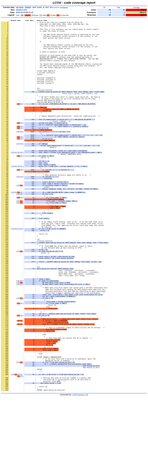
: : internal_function (26, 104)
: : (19, 29)
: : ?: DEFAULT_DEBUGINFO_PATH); (41, 181)
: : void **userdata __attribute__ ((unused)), (48, 321)
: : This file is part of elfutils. (34, 27)
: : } (21, 131)
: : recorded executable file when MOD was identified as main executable (53, 346)
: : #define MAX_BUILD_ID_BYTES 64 (32, 119)
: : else (25, 364)
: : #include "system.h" (27, 96)
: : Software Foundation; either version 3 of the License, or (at (49, 40)
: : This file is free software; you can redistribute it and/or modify (49, 31)
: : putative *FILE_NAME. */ (33, 454)
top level (19, 7)
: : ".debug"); (29, 173)
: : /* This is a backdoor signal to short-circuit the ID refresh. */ (53, 389)
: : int (20, 102)
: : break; (25, 221)
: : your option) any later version (35, 42)
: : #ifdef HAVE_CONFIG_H (28, 81)
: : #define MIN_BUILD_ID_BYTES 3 (31, 117)
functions (63, 7)
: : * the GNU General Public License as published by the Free (47, 50)
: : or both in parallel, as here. (33, 58)
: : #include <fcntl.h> (27, 94)
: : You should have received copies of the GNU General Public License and (51, 73)
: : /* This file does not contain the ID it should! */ (46, 402)
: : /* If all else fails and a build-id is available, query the (48, 427)
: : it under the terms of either (33, 33)
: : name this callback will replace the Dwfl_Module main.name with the (53, 343)
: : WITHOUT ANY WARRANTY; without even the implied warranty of (46, 65)
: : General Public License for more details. (38, 69)
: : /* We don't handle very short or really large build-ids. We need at (50, 112)
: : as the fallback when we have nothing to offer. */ (44, 294)
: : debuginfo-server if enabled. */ (37, 429)
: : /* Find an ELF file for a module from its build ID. (42, 23)
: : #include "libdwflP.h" (28, 90)
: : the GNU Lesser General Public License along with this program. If (50, 75)
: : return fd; (24, 277)
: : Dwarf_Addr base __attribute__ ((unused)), (48, 325)
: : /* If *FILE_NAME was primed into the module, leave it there (46, 291)
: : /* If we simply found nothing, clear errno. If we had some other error (52, 262)
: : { (19, 110)
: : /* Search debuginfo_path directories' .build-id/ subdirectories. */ (50, 135)
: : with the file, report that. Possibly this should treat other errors (52, 264)
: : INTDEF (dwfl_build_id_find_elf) (33, 464)
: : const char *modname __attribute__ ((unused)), (50, 323)
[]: (48, 121)
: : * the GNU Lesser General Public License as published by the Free (50, 38)
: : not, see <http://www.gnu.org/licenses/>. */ (40, 77)
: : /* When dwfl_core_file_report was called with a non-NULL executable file (54, 341)
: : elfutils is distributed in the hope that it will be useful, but (49, 63)
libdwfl (28, 7)
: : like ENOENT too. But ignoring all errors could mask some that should (52, 266)
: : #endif (21, 85)
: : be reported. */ (28, 269)
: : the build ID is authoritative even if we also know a (45, 452)
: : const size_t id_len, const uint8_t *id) (49, 108)
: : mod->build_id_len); (50, 437)
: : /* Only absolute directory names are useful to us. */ (46, 206)
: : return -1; (25, 185)
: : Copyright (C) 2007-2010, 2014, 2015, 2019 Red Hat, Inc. (45, 25)
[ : (42, 445)
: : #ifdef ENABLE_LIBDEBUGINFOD (31, 425)
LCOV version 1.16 (80, 469)
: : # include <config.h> (28, 83)
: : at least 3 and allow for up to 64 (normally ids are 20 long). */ (50, 115)
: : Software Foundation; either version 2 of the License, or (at (49, 52)
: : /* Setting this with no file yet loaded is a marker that (46, 450)
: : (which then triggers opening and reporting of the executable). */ (53, 348)
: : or (21, 46)
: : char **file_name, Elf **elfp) (43, 327)
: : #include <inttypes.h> (28, 92)
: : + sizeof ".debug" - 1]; (36, 142)
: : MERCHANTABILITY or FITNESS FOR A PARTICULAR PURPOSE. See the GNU (49, 67)
